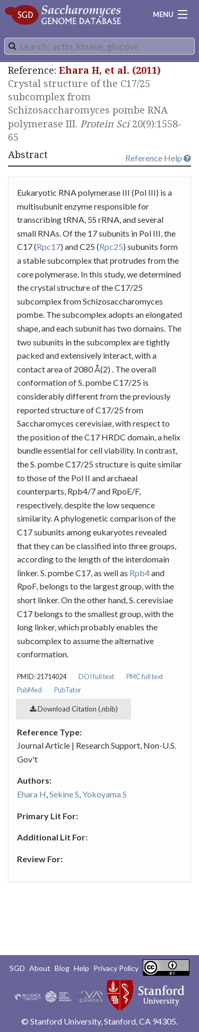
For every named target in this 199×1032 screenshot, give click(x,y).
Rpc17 (48, 246)
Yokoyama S (104, 794)
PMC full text (144, 676)
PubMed (29, 690)
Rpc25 (111, 246)
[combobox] (99, 46)
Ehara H (31, 794)
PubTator (67, 690)
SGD (17, 968)
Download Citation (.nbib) (74, 709)
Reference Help (158, 158)
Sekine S (64, 794)
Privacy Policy (116, 968)
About (39, 968)
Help (81, 968)
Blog (62, 968)
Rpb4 (139, 573)
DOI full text (96, 676)
